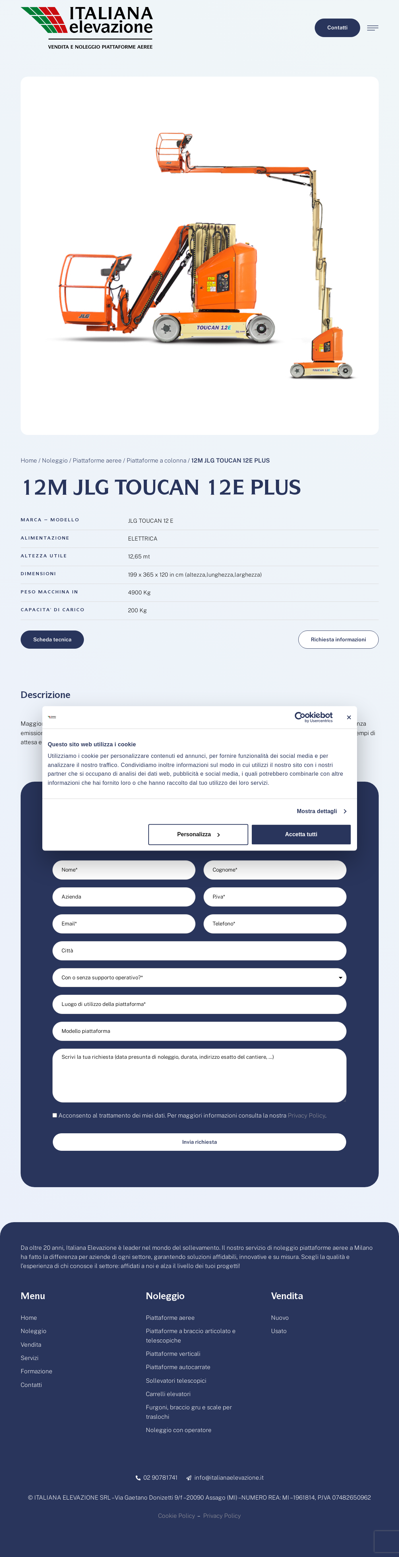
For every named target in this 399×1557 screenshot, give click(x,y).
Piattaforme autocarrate (178, 1367)
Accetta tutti (301, 834)
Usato (279, 1330)
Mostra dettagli (317, 811)
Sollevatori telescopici (176, 1380)
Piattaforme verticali (173, 1353)
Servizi (29, 1357)
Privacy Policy (306, 1115)
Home (29, 460)
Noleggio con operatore (179, 1429)
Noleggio (55, 460)
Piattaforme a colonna (156, 460)
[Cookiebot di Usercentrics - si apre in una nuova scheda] (302, 717)
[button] (337, 28)
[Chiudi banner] (349, 717)
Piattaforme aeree (97, 460)
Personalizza (198, 834)
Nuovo (280, 1317)
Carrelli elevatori (168, 1393)
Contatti (31, 1384)
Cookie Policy (176, 1515)
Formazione (36, 1371)
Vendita (31, 1344)
